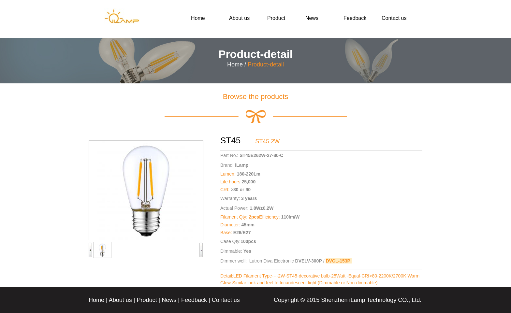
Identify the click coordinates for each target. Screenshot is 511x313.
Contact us (394, 18)
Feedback (354, 18)
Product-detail (266, 64)
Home (198, 18)
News (311, 18)
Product (276, 18)
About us (239, 18)
